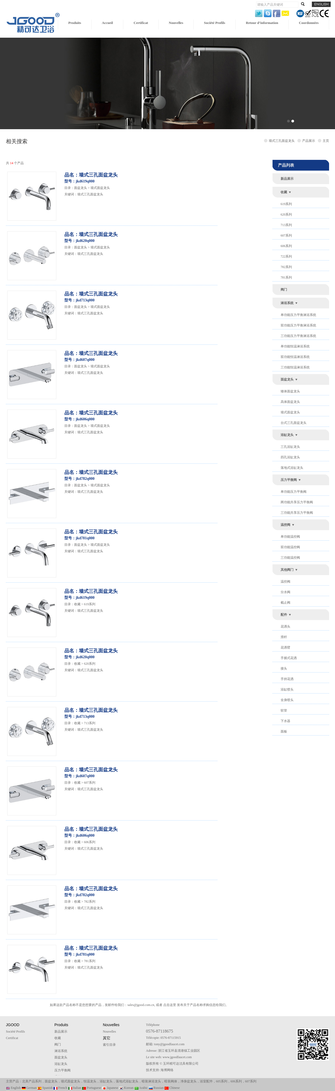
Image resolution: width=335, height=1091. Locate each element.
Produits (74, 23)
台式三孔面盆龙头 (293, 423)
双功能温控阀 (290, 547)
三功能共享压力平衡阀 (297, 513)
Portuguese (91, 1088)
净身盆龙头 (188, 1081)
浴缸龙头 (287, 435)
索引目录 (109, 1045)
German (29, 1088)
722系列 (286, 256)
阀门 (284, 289)
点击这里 (169, 1005)
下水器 (285, 721)
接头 (284, 668)
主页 (326, 141)
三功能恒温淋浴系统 (295, 367)
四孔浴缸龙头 (290, 457)
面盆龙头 (287, 379)
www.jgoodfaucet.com (177, 1057)
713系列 (286, 225)
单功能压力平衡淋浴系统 (298, 315)
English (13, 1088)
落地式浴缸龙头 (292, 468)
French (60, 1088)
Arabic (141, 1088)
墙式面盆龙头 (290, 412)
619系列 (286, 204)
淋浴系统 (287, 303)
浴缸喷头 (287, 689)
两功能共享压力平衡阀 (297, 502)
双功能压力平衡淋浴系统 (298, 325)
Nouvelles (176, 23)
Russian (156, 1088)
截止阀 (285, 602)
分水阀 (285, 592)
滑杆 (284, 637)
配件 (284, 615)
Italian (74, 1088)
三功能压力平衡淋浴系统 (298, 336)
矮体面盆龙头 (290, 391)
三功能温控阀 (290, 557)
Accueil (107, 23)
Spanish (45, 1088)
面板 (284, 731)
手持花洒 (287, 679)
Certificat (141, 23)
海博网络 (166, 1070)
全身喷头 (287, 700)
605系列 (221, 1081)
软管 (284, 710)
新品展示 (287, 179)
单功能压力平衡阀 (293, 492)
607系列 (286, 235)
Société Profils (214, 23)
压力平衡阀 (289, 480)
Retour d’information (262, 23)
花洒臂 (285, 647)
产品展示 (309, 141)
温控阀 (285, 525)
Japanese (110, 1088)
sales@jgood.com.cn (140, 1005)
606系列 (286, 246)
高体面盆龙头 (290, 402)
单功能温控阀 (290, 537)
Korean (126, 1088)
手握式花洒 (289, 658)
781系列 (286, 277)
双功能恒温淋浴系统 (295, 357)
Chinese (172, 1088)
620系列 (286, 214)
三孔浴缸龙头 (290, 447)
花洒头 (285, 626)
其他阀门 (287, 570)
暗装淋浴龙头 (151, 1081)
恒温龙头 (89, 1081)
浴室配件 (206, 1081)
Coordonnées (309, 23)
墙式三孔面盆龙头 (90, 194)
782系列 (286, 267)
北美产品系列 (31, 1081)
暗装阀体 (170, 1081)
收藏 (284, 192)
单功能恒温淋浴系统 (295, 346)
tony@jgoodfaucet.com (169, 1044)
